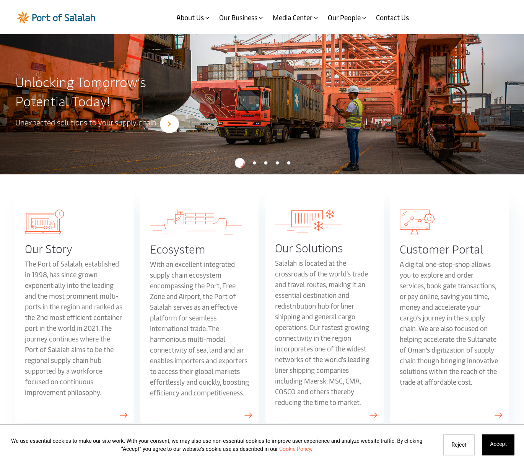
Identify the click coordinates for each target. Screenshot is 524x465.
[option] (262, 103)
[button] (240, 163)
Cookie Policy (295, 449)
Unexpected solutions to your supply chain (97, 123)
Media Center (292, 17)
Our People (344, 17)
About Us (190, 17)
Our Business (238, 17)
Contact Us (392, 17)
